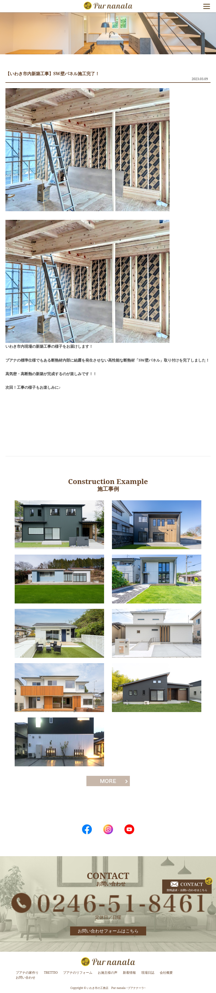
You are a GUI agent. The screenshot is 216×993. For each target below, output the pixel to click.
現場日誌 (147, 972)
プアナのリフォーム (77, 972)
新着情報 (129, 972)
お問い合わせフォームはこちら (108, 931)
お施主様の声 (107, 972)
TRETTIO (51, 972)
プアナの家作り (27, 972)
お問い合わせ (25, 977)
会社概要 (166, 972)
